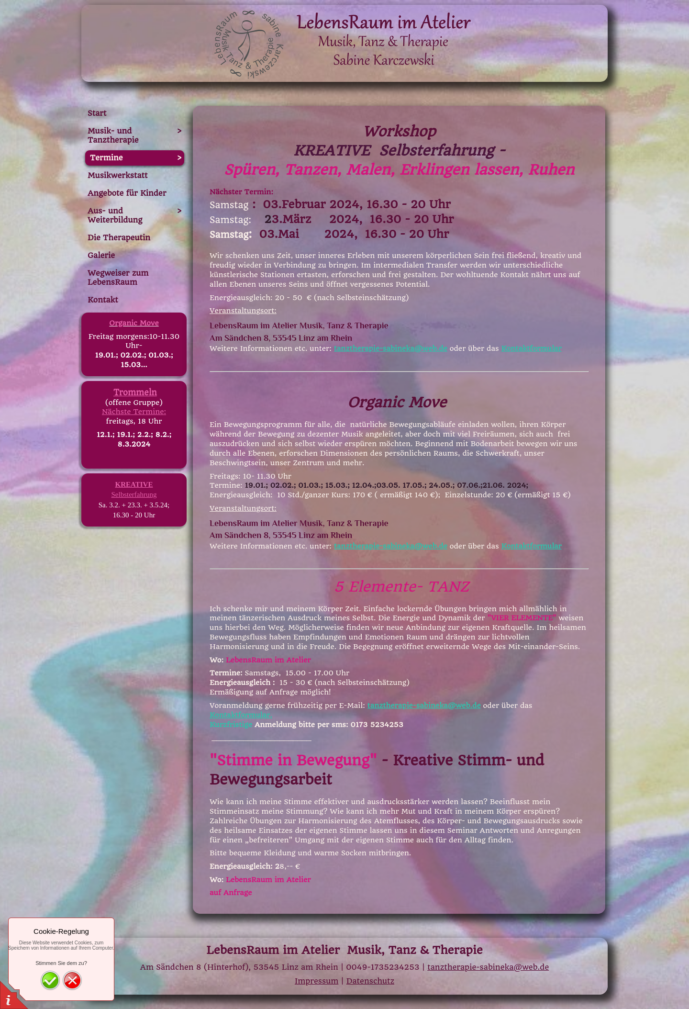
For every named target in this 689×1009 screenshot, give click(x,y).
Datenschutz (370, 981)
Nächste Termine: (134, 411)
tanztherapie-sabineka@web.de (390, 348)
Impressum (316, 981)
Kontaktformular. (241, 715)
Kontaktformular (531, 348)
